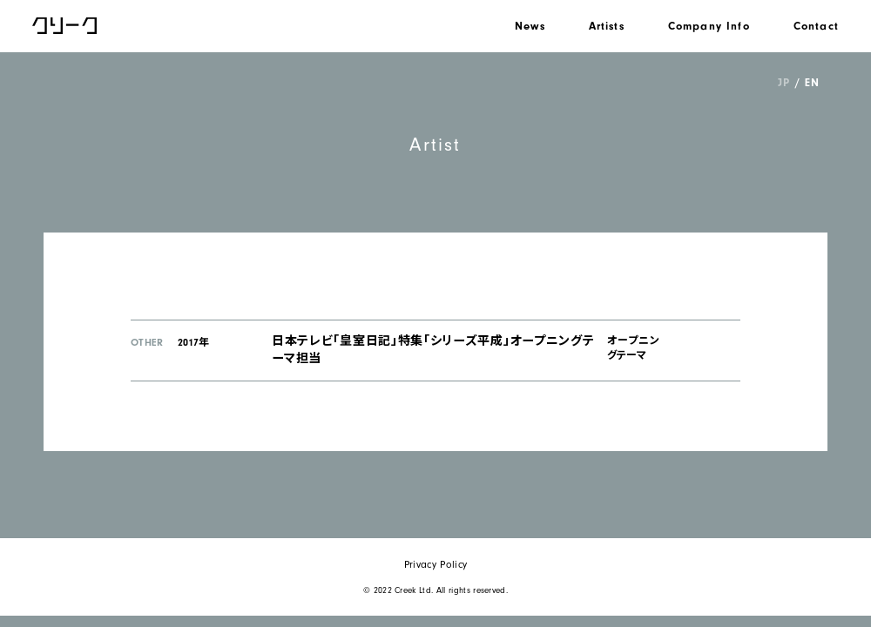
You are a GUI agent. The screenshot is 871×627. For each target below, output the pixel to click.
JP (783, 82)
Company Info (709, 25)
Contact (816, 25)
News (530, 25)
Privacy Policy (435, 564)
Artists (607, 25)
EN (812, 82)
